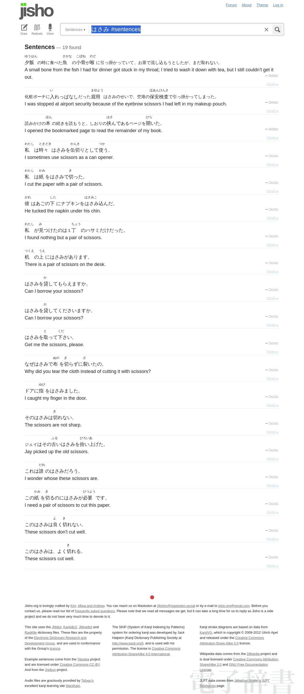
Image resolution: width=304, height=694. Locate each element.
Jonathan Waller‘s (247, 680)
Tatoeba (273, 155)
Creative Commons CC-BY (79, 664)
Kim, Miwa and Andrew (87, 606)
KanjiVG (206, 632)
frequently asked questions (95, 611)
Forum (231, 5)
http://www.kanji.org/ (127, 643)
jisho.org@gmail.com (234, 606)
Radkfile (31, 632)
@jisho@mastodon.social (176, 606)
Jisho (36, 11)
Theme (262, 5)
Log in (278, 5)
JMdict (56, 627)
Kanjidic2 (70, 627)
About (247, 5)
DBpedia (253, 654)
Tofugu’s (87, 680)
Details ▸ (272, 84)
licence (55, 648)
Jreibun (273, 75)
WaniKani (73, 686)
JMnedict (85, 627)
